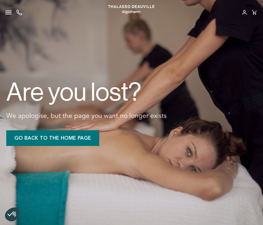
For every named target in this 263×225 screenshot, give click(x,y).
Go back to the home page (52, 138)
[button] (12, 214)
